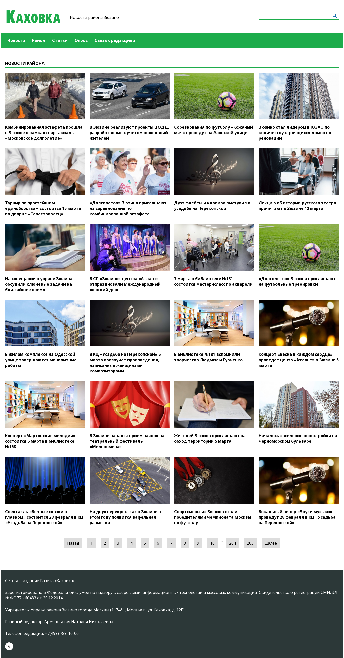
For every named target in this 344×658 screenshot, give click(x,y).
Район (38, 40)
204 (232, 543)
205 (250, 543)
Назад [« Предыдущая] (73, 543)
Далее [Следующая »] (271, 543)
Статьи (60, 40)
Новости (16, 40)
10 (212, 543)
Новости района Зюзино (94, 17)
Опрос (81, 40)
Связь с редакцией (115, 40)
